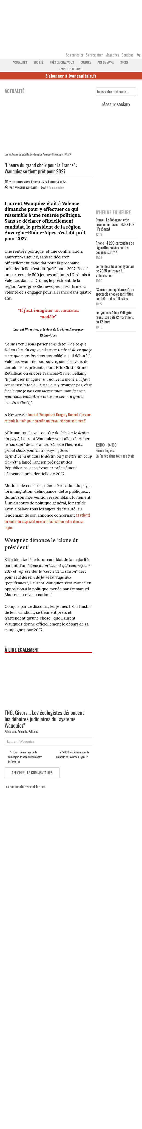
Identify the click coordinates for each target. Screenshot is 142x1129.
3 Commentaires (55, 187)
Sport (124, 62)
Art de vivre (106, 62)
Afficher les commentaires (32, 772)
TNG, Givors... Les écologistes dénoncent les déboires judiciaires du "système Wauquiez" (44, 718)
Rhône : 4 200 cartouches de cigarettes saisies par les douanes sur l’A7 (115, 248)
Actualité (22, 731)
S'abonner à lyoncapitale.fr (71, 76)
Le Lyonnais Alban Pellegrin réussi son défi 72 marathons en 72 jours (114, 317)
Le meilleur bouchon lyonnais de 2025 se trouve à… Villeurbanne (115, 271)
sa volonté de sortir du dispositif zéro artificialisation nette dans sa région (47, 521)
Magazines (112, 55)
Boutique (127, 55)
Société (38, 62)
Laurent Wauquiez (20, 741)
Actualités (20, 62)
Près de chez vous (62, 62)
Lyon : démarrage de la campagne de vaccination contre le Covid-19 (25, 757)
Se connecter (74, 55)
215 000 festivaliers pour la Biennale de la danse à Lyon (72, 754)
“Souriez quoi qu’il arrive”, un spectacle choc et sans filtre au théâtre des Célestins (115, 294)
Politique (33, 731)
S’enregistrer (94, 55)
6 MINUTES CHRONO (70, 68)
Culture (85, 62)
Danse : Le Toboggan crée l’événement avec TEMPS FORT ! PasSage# (116, 224)
